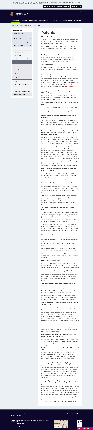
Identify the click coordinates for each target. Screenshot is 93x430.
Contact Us (19, 415)
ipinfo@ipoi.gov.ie (18, 426)
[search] (81, 11)
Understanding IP (15, 20)
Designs (17, 73)
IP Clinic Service (18, 55)
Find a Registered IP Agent (21, 58)
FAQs (16, 62)
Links (16, 88)
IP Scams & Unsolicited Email (22, 84)
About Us (75, 11)
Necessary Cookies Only (63, 6)
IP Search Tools (33, 20)
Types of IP (24, 20)
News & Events (66, 11)
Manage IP (54, 20)
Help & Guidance (18, 45)
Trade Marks (18, 69)
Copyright (17, 77)
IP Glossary (17, 81)
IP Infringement (18, 38)
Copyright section (70, 86)
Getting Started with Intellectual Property (19, 34)
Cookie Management (15, 413)
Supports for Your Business (21, 52)
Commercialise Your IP (44, 20)
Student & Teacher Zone (74, 20)
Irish (59, 11)
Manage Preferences (49, 6)
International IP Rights (19, 94)
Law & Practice (63, 20)
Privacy (12, 3)
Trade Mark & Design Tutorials (22, 91)
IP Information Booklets (20, 48)
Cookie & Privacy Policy (35, 413)
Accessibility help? (85, 428)
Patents (16, 65)
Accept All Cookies (76, 6)
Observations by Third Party (21, 42)
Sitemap (13, 415)
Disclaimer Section (47, 413)
